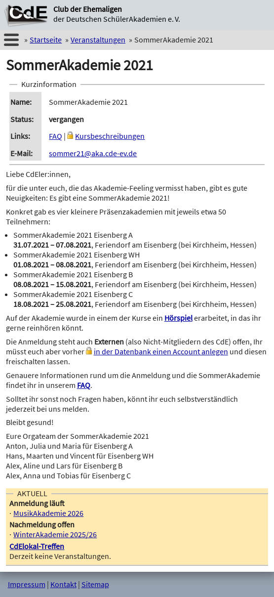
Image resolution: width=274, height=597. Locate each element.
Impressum (26, 584)
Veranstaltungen (98, 39)
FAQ (55, 136)
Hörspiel (178, 318)
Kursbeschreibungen (110, 136)
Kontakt (63, 584)
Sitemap (95, 584)
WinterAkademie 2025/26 (55, 534)
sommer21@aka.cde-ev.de (93, 153)
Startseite (46, 39)
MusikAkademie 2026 (48, 513)
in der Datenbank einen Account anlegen (161, 351)
